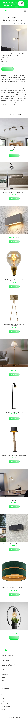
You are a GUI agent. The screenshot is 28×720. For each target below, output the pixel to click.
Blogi (2, 698)
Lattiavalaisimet (5, 55)
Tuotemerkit (15, 54)
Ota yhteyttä (4, 701)
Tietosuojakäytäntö (6, 706)
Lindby (18, 55)
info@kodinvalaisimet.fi (7, 669)
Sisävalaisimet (22, 54)
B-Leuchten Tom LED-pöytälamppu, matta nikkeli (14, 499)
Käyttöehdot (4, 703)
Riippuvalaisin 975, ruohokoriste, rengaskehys (14, 632)
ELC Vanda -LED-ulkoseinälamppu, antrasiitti (14, 544)
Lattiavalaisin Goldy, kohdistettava (14, 412)
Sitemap (3, 709)
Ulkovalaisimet (5, 688)
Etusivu (3, 22)
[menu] (25, 11)
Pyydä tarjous (21, 3)
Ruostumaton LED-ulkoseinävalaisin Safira (14, 236)
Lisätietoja (7, 69)
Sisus (2, 683)
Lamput (10, 54)
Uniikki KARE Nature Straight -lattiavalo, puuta (14, 455)
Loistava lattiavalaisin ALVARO (14, 369)
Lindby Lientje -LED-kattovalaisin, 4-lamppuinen (14, 148)
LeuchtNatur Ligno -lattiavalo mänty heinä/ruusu (14, 324)
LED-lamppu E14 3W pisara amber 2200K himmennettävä (14, 280)
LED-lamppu (13, 55)
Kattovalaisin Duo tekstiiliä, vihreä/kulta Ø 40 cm (14, 587)
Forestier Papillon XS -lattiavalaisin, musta (14, 192)
